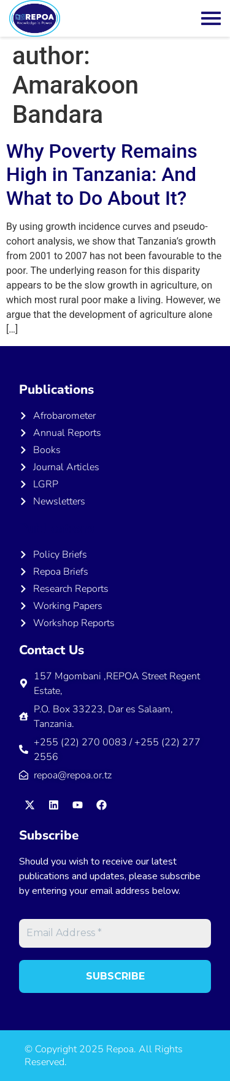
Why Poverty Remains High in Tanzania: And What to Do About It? (101, 174)
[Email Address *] (115, 933)
